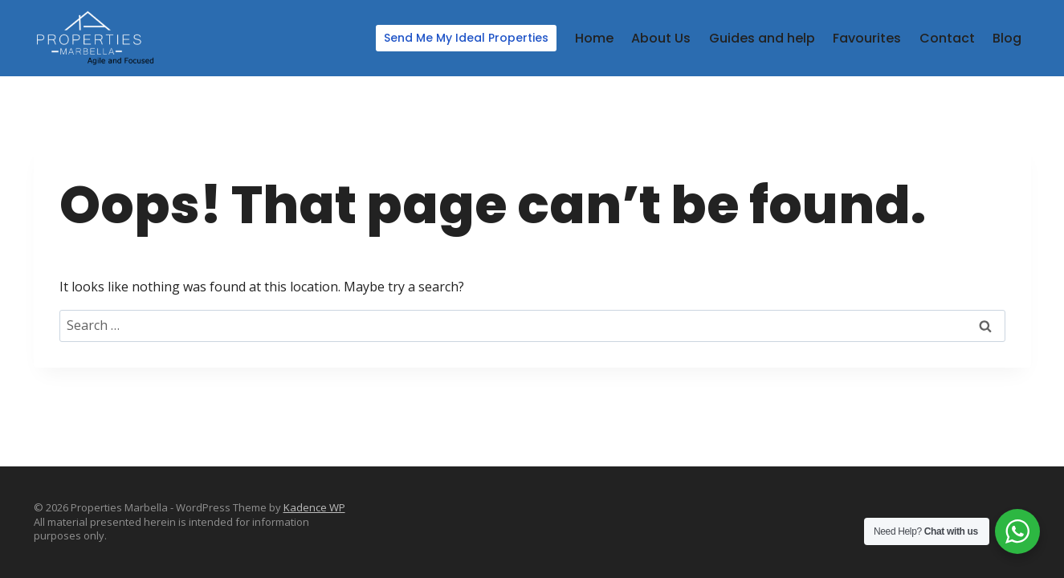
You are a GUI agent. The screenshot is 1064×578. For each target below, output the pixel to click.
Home (594, 38)
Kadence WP (314, 507)
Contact (947, 38)
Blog (1007, 38)
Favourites (867, 38)
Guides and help (762, 38)
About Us (661, 38)
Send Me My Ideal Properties (466, 38)
